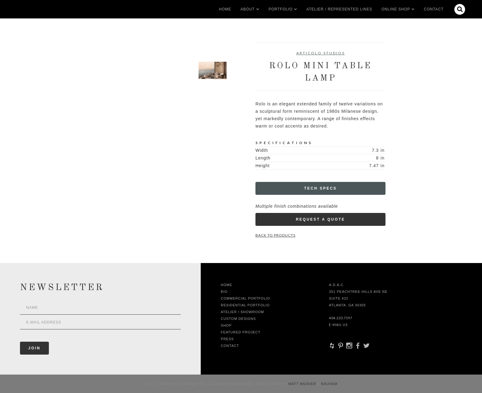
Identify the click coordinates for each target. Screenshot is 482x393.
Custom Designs (238, 318)
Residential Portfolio (245, 305)
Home (225, 9)
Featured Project (240, 332)
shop (226, 325)
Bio (224, 291)
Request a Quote (320, 219)
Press (227, 339)
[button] (247, 9)
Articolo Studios (320, 53)
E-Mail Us (338, 325)
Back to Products (275, 235)
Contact (434, 9)
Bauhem (329, 384)
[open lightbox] (110, 70)
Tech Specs (320, 188)
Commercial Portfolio (245, 298)
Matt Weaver (303, 384)
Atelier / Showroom (242, 312)
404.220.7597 (340, 318)
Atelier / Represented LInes (339, 9)
